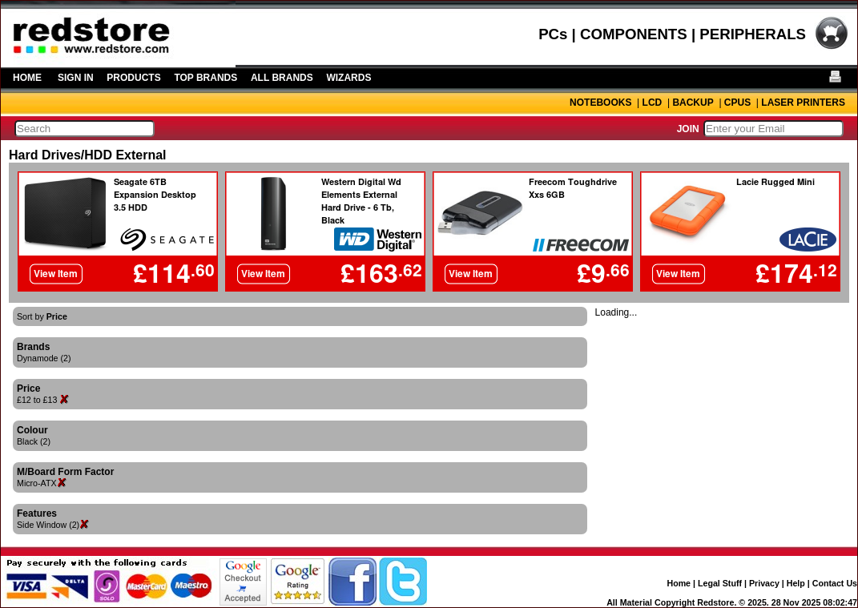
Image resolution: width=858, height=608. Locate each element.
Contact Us (834, 583)
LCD (652, 102)
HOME (27, 77)
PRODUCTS (133, 77)
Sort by (42, 316)
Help (796, 583)
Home (679, 583)
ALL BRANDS (282, 77)
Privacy (764, 583)
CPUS (737, 102)
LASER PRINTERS (803, 102)
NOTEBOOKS (600, 102)
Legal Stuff (720, 583)
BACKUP (692, 102)
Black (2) (33, 441)
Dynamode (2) (44, 358)
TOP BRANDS (205, 77)
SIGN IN (76, 77)
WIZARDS (348, 77)
